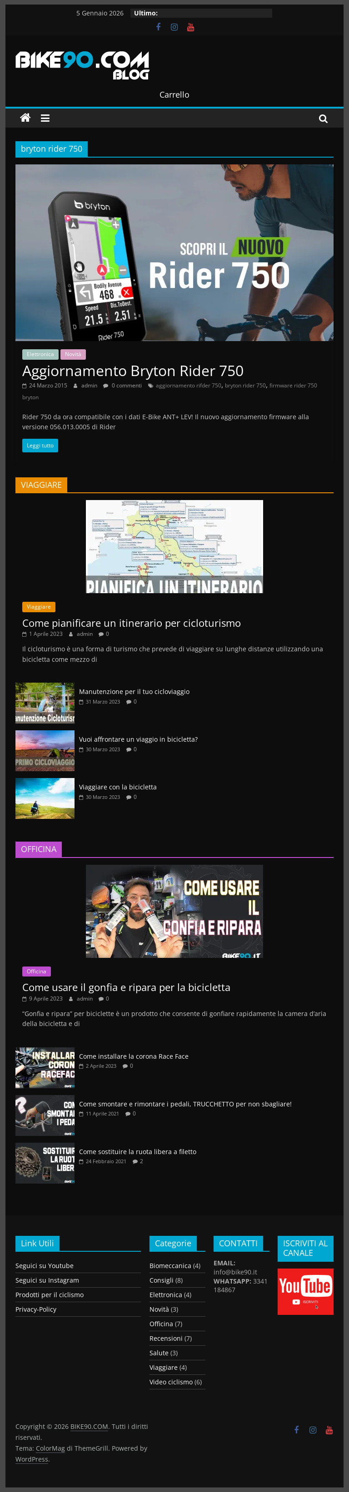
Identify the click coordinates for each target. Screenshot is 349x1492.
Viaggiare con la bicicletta (118, 787)
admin (90, 385)
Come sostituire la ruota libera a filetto (137, 1151)
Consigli (162, 1280)
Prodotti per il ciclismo (49, 1294)
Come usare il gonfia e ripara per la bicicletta (126, 987)
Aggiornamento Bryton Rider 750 (133, 370)
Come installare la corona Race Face (134, 1056)
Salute (159, 1352)
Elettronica (40, 354)
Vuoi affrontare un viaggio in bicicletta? (138, 739)
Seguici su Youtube (44, 1265)
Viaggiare (39, 606)
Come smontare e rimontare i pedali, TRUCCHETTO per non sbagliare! (185, 1104)
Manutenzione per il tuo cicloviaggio (134, 691)
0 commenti (122, 385)
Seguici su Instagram (47, 1280)
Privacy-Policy (35, 1309)
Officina (36, 971)
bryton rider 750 (245, 385)
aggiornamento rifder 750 (188, 385)
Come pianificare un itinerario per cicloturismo (131, 623)
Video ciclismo (171, 1382)
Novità (73, 354)
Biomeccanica (170, 1265)
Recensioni (166, 1338)
